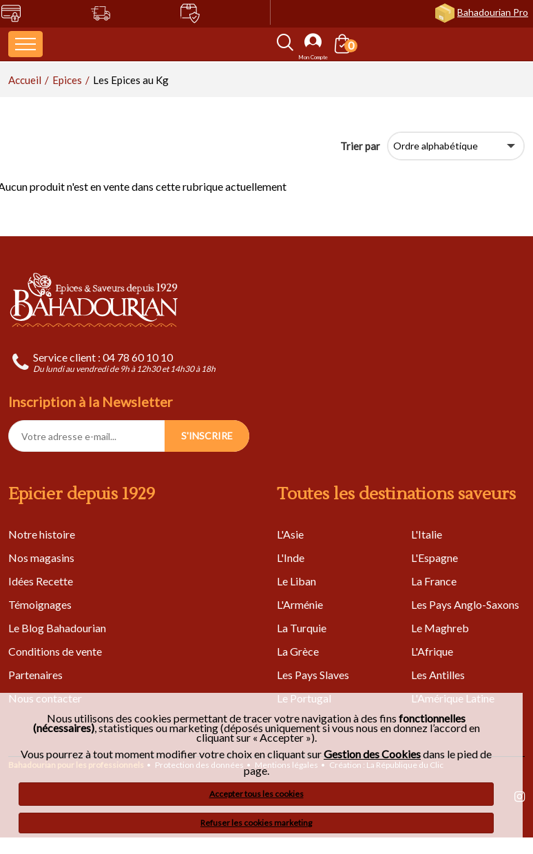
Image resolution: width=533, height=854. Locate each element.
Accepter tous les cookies (256, 794)
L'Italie (426, 534)
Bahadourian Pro (492, 12)
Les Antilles (438, 674)
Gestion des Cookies (372, 754)
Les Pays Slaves (313, 674)
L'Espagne (434, 557)
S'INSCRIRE (207, 435)
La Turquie (301, 627)
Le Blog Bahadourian (57, 627)
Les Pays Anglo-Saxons (465, 604)
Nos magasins (41, 557)
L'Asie (290, 534)
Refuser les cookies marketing (256, 822)
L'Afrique (432, 651)
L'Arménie (300, 604)
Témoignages (40, 604)
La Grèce (298, 651)
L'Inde (290, 557)
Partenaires (35, 674)
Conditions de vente (55, 651)
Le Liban (296, 580)
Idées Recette (40, 580)
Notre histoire (41, 534)
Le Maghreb (440, 627)
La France (434, 580)
